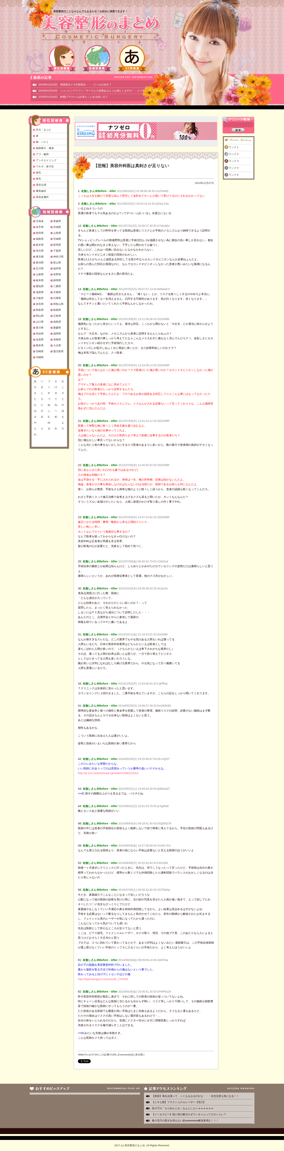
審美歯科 (41, 190)
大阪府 (40, 298)
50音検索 (132, 58)
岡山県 (40, 315)
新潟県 (40, 262)
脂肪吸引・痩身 (45, 148)
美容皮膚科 (42, 197)
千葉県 (57, 250)
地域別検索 (97, 58)
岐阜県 (40, 280)
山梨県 (40, 274)
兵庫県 (57, 298)
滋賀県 (40, 292)
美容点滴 (41, 184)
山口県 (40, 321)
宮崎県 (40, 351)
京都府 (57, 292)
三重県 (57, 286)
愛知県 (40, 286)
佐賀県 (40, 339)
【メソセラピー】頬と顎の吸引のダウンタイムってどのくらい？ (189, 1114)
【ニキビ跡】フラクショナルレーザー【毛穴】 (179, 1102)
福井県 (57, 268)
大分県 (57, 345)
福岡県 (57, 333)
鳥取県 (40, 309)
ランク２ (234, 154)
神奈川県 (58, 256)
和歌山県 (58, 304)
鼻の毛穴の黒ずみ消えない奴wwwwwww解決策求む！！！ (185, 1120)
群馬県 (57, 244)
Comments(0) (126, 1054)
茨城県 (57, 238)
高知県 (40, 333)
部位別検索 (62, 58)
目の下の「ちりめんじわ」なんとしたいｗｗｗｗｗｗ (182, 1108)
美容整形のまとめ (100, 28)
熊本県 (40, 345)
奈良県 (40, 304)
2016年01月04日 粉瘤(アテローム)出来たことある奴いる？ (73, 96)
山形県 (57, 232)
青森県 (57, 221)
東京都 (40, 256)
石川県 (40, 268)
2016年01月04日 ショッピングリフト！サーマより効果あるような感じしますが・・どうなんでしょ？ (98, 90)
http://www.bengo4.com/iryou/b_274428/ (103, 979)
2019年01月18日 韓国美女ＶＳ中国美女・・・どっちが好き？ (74, 84)
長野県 (57, 274)
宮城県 (57, 227)
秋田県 (40, 232)
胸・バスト (42, 141)
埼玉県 (40, 250)
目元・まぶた (43, 129)
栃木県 (40, 244)
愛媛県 (57, 327)
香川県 (40, 327)
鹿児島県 (58, 351)
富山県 (57, 262)
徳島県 (57, 321)
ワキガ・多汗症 (45, 166)
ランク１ (234, 147)
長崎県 (57, 339)
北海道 (40, 221)
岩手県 (40, 227)
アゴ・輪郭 (42, 154)
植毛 (38, 178)
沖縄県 (40, 357)
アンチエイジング (46, 160)
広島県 (57, 315)
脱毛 (38, 172)
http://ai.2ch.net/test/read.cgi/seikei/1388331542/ (108, 773)
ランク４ (234, 167)
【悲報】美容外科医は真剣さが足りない (131, 165)
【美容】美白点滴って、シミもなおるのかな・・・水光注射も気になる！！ (195, 1096)
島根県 (57, 309)
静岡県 (57, 280)
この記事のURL (108, 1054)
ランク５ (234, 174)
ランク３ (234, 160)
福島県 (40, 238)
